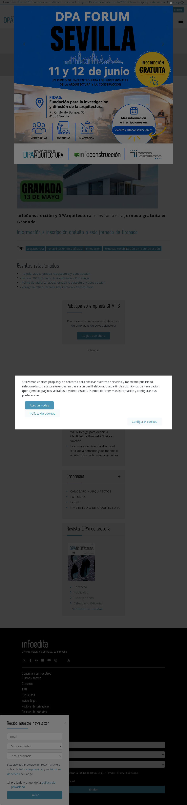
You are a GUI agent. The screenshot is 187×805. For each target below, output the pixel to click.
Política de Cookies (42, 413)
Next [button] (163, 44)
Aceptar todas (39, 405)
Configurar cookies (144, 421)
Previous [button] (24, 44)
